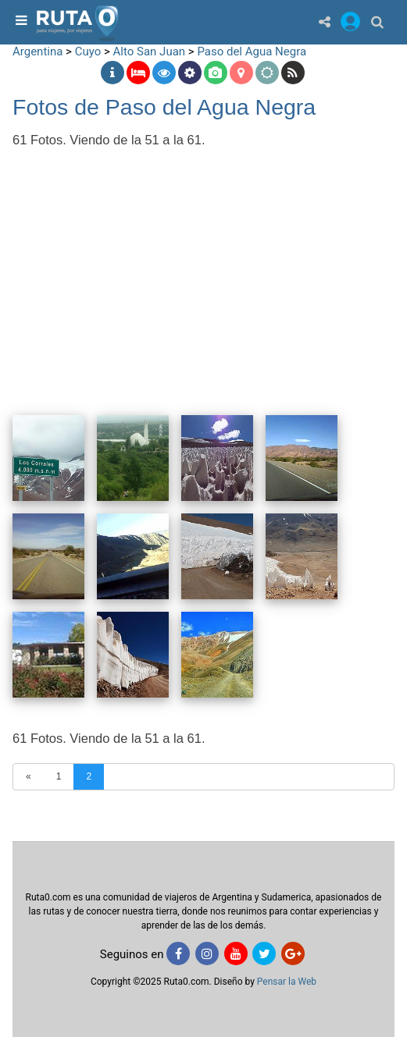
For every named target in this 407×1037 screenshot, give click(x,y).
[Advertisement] (203, 271)
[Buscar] (377, 21)
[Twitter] (264, 953)
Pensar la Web (286, 981)
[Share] (324, 21)
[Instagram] (207, 953)
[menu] (19, 21)
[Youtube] (236, 953)
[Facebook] (178, 953)
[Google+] (293, 953)
